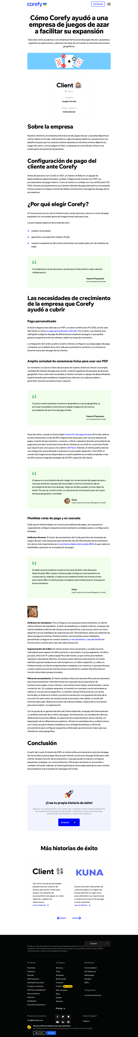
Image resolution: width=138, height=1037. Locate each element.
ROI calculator (61, 990)
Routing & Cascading (35, 982)
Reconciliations (33, 994)
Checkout (31, 971)
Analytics (31, 997)
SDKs (86, 982)
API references (90, 971)
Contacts (59, 982)
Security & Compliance (36, 1005)
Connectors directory (92, 995)
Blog (58, 994)
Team (58, 971)
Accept (51, 1033)
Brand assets (61, 979)
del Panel (71, 447)
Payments (31, 968)
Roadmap (60, 975)
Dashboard (31, 1001)
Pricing (59, 1008)
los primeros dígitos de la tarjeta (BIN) (76, 544)
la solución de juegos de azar (78, 434)
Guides (59, 997)
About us (59, 968)
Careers (64, 986)
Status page (89, 975)
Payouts (30, 975)
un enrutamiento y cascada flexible (85, 639)
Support (86, 1021)
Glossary (59, 1001)
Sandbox (87, 979)
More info (39, 1033)
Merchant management (36, 990)
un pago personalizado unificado (61, 331)
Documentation (90, 968)
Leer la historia (41, 905)
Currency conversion (35, 986)
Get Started (98, 4)
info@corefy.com (35, 1020)
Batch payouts (33, 979)
